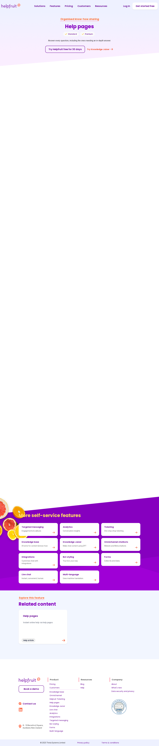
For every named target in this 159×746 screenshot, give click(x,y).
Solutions (39, 6)
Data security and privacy (122, 691)
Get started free (145, 6)
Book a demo (31, 689)
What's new (116, 687)
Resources (101, 6)
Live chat (54, 709)
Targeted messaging (59, 720)
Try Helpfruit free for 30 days (65, 49)
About (114, 684)
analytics (110, 445)
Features (55, 6)
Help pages (54, 702)
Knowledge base (57, 692)
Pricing (69, 6)
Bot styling (54, 724)
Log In (126, 6)
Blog (82, 684)
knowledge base (93, 445)
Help (82, 687)
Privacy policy (83, 742)
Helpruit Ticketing (57, 699)
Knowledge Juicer (57, 706)
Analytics (54, 713)
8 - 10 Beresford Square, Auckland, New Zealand (33, 726)
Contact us (29, 703)
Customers (84, 6)
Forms (52, 727)
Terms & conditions (110, 742)
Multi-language (56, 731)
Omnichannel (56, 695)
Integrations (55, 717)
